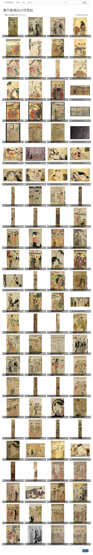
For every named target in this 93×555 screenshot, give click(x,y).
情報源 (18, 2)
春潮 (4, 36)
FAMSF (66, 438)
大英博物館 (42, 142)
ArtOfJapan (65, 99)
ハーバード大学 (63, 480)
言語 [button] (30, 2)
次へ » (85, 550)
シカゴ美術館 (19, 36)
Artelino (88, 36)
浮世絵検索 (9, 2)
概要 (23, 2)
